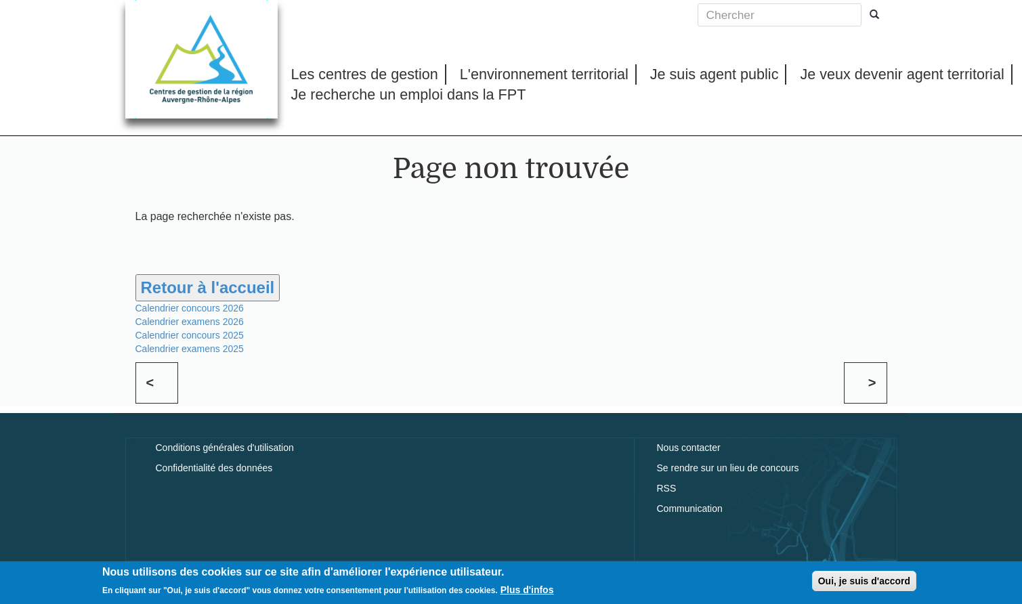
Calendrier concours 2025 (189, 335)
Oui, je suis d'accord (864, 581)
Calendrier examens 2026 (189, 321)
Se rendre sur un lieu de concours (728, 467)
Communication (690, 508)
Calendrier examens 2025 (189, 348)
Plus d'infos (527, 591)
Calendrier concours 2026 (189, 308)
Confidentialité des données (214, 467)
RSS (667, 488)
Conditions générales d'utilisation (225, 447)
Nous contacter (689, 447)
